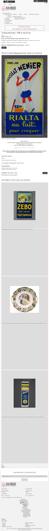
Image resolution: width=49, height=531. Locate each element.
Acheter (25, 14)
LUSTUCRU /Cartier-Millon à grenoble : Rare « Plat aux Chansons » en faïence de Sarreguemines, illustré (24, 323)
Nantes (9, 15)
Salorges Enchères (29, 522)
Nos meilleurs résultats (20, 17)
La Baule (9, 17)
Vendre (20, 14)
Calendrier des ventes (34, 14)
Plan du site (32, 528)
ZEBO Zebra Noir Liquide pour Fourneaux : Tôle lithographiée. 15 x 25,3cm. (17, 229)
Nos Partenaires (8, 20)
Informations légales (25, 528)
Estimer (15, 14)
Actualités (7, 22)
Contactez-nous (8, 23)
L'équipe (7, 18)
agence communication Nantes (24, 529)
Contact (9, 1)
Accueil (3, 522)
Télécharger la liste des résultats (9, 174)
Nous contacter (41, 1)
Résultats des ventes (19, 19)
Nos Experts (7, 19)
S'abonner (24, 479)
